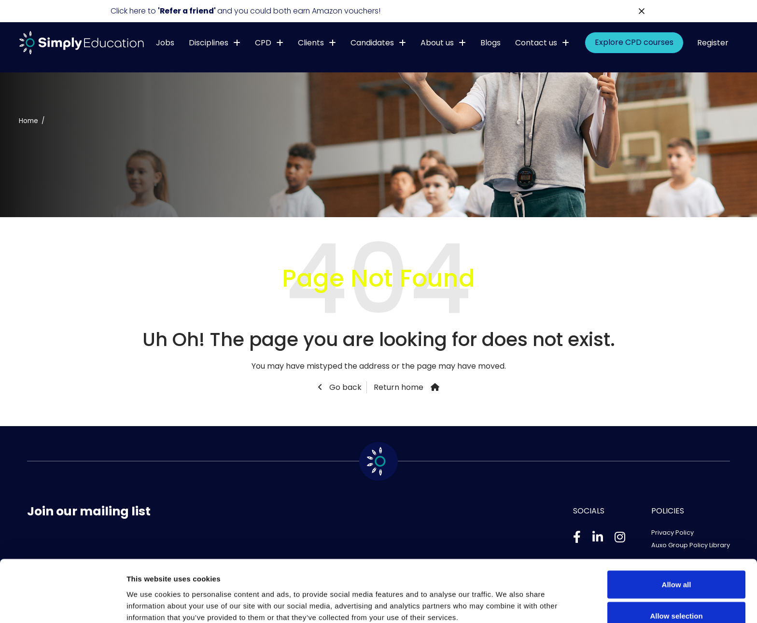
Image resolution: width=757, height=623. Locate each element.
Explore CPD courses (634, 42)
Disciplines (208, 42)
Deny (677, 597)
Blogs (490, 42)
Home (28, 120)
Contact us (536, 42)
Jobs (165, 42)
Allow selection (676, 566)
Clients (311, 42)
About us (437, 42)
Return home (398, 387)
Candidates (372, 42)
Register (713, 42)
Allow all (676, 534)
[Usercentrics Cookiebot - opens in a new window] (62, 604)
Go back (344, 387)
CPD (263, 42)
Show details (506, 598)
